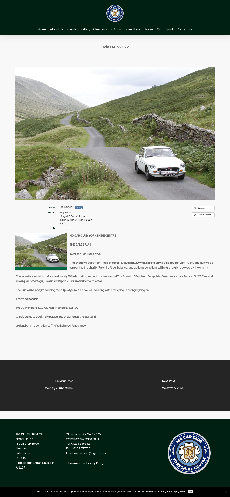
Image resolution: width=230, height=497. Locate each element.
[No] (225, 492)
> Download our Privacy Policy (85, 463)
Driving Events (68, 228)
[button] (203, 215)
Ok (190, 491)
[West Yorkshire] (172, 385)
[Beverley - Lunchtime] (57, 385)
